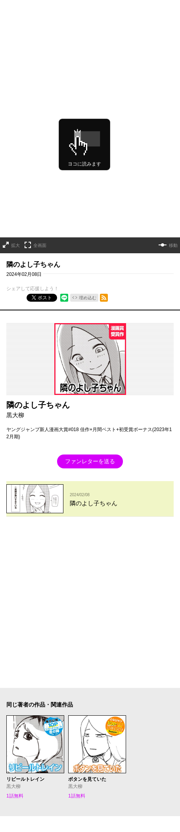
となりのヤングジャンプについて (42, 681)
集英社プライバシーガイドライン (122, 681)
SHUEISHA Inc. (43, 703)
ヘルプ (13, 692)
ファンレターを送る (90, 423)
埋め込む (87, 258)
